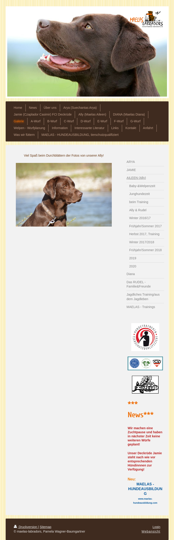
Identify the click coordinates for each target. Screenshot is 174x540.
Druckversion (26, 527)
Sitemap (45, 527)
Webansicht (151, 531)
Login (156, 527)
